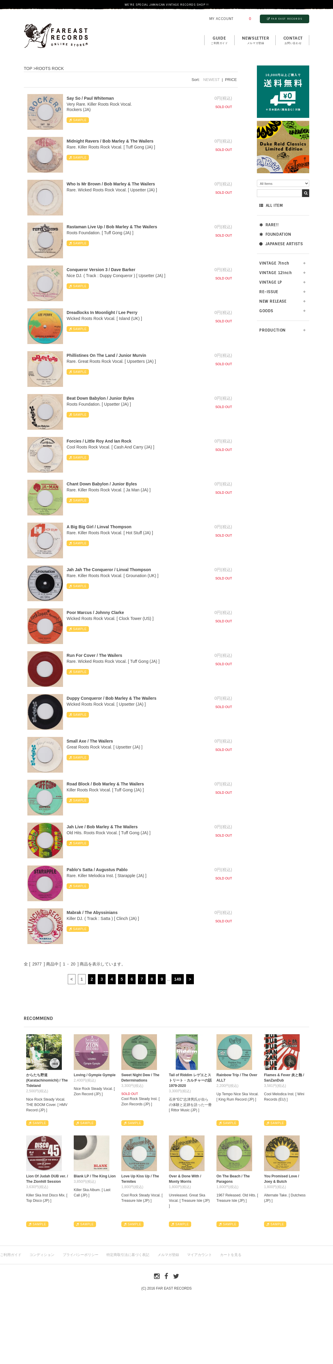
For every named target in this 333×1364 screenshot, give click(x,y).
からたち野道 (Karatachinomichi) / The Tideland (47, 1080)
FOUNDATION (275, 234)
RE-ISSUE (268, 291)
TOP (28, 68)
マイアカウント (199, 1255)
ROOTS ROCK (50, 68)
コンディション (41, 1255)
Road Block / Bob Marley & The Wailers (105, 784)
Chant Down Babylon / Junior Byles (102, 484)
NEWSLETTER (255, 40)
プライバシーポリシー (80, 1255)
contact (293, 40)
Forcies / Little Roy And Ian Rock (99, 441)
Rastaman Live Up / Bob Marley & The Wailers (112, 226)
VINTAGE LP (270, 282)
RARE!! (269, 224)
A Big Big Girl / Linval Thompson (99, 526)
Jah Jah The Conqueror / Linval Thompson (109, 569)
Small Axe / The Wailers (90, 741)
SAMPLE (78, 120)
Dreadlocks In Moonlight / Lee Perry (102, 312)
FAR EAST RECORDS (284, 19)
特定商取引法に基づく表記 (127, 1255)
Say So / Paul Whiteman (90, 98)
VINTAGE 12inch (275, 272)
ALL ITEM (271, 205)
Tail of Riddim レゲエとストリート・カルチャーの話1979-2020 (190, 1080)
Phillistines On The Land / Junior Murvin (106, 355)
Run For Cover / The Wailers (94, 655)
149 (177, 979)
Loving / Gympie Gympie (95, 1075)
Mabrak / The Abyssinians (92, 912)
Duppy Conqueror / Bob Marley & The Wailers (111, 698)
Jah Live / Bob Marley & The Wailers (102, 826)
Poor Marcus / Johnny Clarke (95, 612)
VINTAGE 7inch (274, 263)
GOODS (266, 310)
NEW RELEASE (273, 301)
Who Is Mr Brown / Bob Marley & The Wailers (111, 184)
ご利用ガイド (10, 1255)
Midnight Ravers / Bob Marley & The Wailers (110, 141)
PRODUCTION (272, 330)
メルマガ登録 (168, 1255)
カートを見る (230, 1255)
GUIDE (219, 40)
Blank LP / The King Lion (95, 1176)
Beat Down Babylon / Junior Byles (100, 398)
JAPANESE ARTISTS (281, 243)
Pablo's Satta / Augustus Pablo (97, 869)
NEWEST (211, 79)
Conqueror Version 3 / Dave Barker (101, 269)
